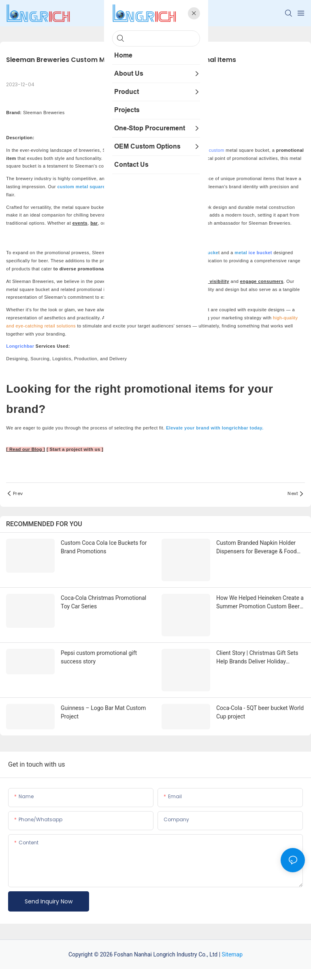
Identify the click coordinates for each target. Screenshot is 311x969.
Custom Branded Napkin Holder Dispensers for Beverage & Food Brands (256, 548)
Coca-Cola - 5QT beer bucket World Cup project (260, 712)
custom (216, 150)
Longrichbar (20, 346)
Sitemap (232, 954)
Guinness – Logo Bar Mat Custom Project (103, 712)
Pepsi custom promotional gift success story (99, 657)
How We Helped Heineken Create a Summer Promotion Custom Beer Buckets (260, 603)
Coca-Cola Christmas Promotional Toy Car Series (103, 602)
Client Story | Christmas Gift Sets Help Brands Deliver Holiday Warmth (257, 658)
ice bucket (260, 252)
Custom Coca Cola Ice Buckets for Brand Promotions (104, 547)
